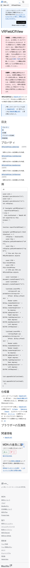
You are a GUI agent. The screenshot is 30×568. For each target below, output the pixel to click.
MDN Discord (5, 533)
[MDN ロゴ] (4, 484)
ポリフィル (11, 414)
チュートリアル (6, 553)
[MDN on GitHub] (2, 492)
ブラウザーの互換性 (8, 135)
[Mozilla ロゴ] (6, 565)
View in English (21, 22)
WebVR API (17, 97)
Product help (5, 515)
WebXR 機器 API (15, 111)
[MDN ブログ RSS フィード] (14, 492)
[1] (5, 421)
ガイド (3, 550)
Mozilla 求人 (5, 506)
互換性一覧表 (16, 59)
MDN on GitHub (6, 536)
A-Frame (15, 409)
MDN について (5, 500)
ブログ (3, 503)
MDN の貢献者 (15, 461)
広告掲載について (6, 509)
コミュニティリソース (8, 526)
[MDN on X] (8, 492)
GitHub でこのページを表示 (11, 468)
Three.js (6, 411)
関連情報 (5, 138)
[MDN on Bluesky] (5, 492)
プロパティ (5, 127)
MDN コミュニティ (7, 523)
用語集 (3, 556)
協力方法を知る (7, 456)
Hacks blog (4, 559)
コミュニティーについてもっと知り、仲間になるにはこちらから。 (16, 16)
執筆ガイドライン (6, 530)
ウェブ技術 (4, 544)
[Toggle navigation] (27, 2)
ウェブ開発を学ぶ (6, 547)
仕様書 (4, 133)
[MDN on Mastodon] (11, 492)
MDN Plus (4, 512)
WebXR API (22, 407)
